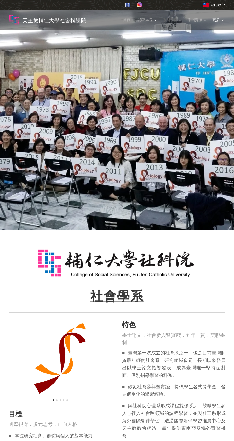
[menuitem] (127, 20)
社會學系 (117, 296)
